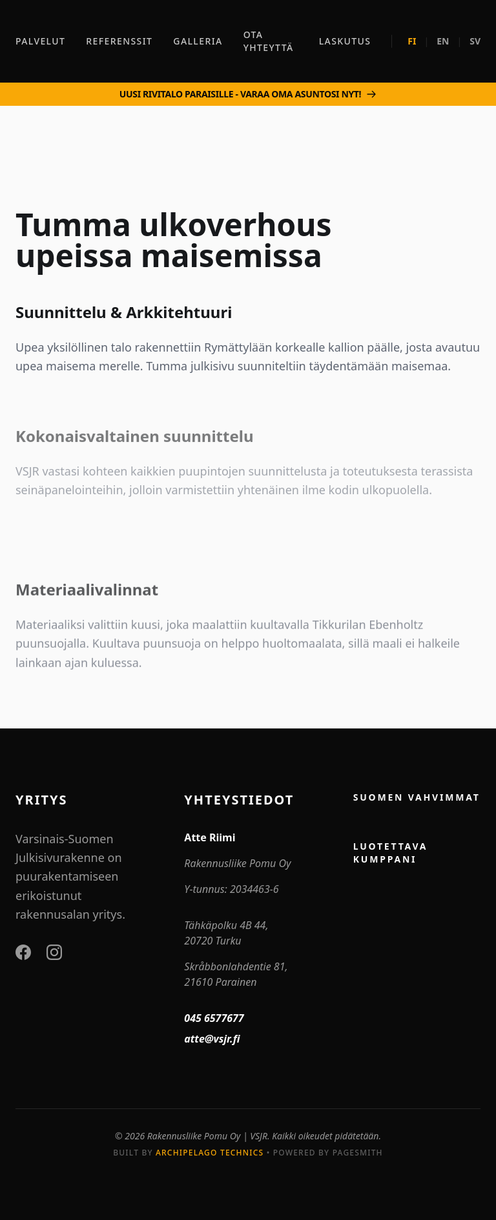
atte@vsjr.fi (212, 1039)
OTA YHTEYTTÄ (268, 41)
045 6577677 (213, 1018)
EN (443, 41)
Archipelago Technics (210, 1152)
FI (412, 41)
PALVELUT (40, 41)
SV (475, 41)
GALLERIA (197, 41)
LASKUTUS (345, 41)
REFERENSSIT (119, 41)
